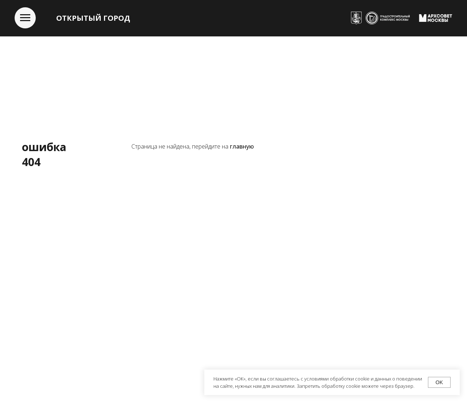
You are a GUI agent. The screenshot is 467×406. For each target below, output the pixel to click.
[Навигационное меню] (25, 17)
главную (242, 146)
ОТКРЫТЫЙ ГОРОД (93, 18)
